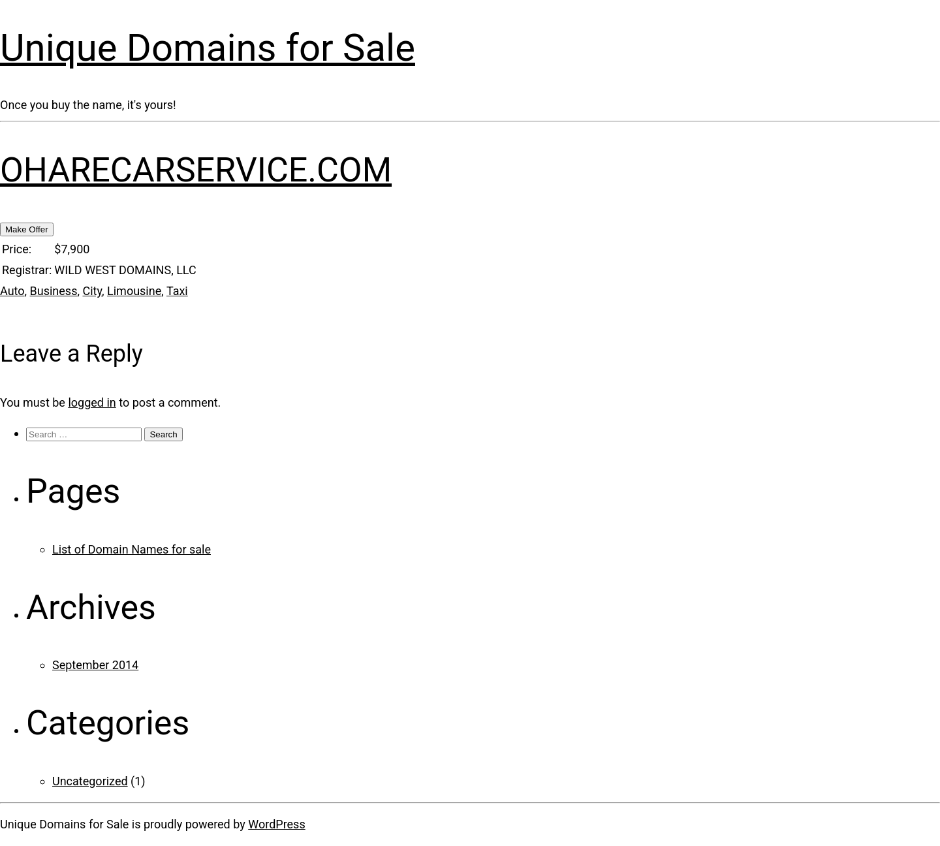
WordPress (276, 824)
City (92, 291)
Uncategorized (90, 781)
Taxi (177, 291)
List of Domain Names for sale (131, 549)
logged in (92, 402)
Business (54, 291)
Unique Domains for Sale (207, 47)
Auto (12, 291)
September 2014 (95, 665)
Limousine (134, 291)
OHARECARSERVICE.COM (196, 170)
